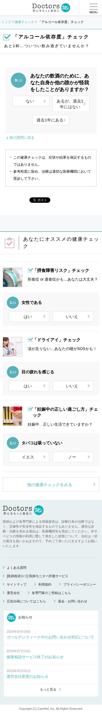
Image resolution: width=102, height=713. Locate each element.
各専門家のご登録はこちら (51, 593)
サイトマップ (16, 584)
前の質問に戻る (22, 138)
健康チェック (24, 22)
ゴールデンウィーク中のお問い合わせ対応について (50, 637)
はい (28, 316)
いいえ (72, 316)
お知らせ (20, 617)
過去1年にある (49, 120)
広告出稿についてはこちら (26, 601)
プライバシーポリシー (79, 584)
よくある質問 (16, 568)
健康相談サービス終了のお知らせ (35, 657)
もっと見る (48, 689)
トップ (6, 22)
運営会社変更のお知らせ (27, 676)
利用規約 (44, 584)
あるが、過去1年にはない (70, 104)
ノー (72, 457)
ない (30, 101)
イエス (28, 457)
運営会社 (13, 593)
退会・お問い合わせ (72, 601)
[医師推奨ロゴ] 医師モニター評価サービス (37, 576)
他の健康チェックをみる (49, 484)
